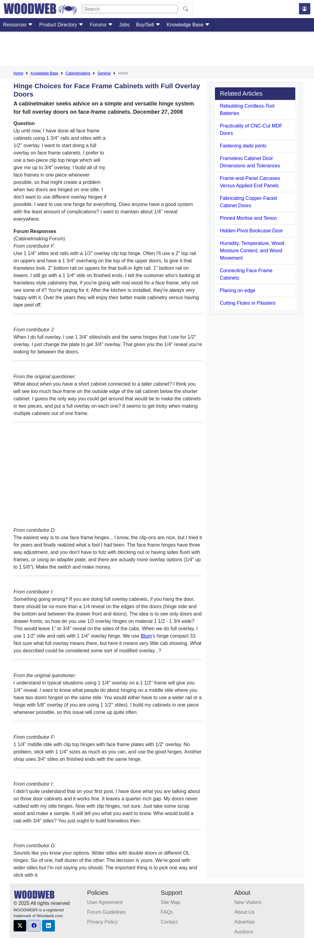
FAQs (167, 912)
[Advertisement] (157, 50)
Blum (146, 636)
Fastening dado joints (243, 145)
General (104, 73)
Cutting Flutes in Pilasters (247, 303)
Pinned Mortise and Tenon (248, 218)
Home (18, 73)
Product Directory (61, 24)
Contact (169, 922)
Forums (101, 24)
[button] (19, 926)
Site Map (170, 902)
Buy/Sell (148, 24)
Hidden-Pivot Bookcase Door (251, 230)
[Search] (130, 9)
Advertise (244, 922)
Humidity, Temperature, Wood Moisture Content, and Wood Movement (252, 251)
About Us (244, 912)
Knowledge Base (188, 24)
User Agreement (105, 902)
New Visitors (248, 902)
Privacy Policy (102, 922)
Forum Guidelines (106, 912)
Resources (18, 24)
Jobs (124, 24)
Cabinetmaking (78, 73)
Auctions (243, 931)
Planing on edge (237, 290)
